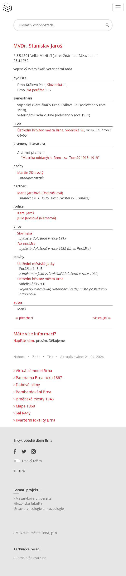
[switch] (16, 461)
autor (17, 302)
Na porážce (35, 90)
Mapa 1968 (24, 406)
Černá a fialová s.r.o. (30, 557)
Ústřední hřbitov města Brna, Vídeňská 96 (50, 130)
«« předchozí (24, 318)
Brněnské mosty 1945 (33, 399)
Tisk (50, 356)
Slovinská (54, 84)
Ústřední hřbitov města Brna (40, 278)
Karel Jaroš (25, 213)
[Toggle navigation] (118, 7)
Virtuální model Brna (32, 370)
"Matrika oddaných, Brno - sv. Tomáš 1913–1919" (60, 157)
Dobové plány (26, 384)
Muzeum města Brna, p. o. (35, 532)
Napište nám (23, 340)
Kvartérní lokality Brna (34, 420)
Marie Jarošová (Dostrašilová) (40, 192)
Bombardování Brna (32, 391)
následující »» (101, 318)
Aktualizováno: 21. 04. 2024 (82, 356)
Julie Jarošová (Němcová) (36, 218)
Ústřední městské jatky (36, 263)
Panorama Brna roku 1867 (37, 377)
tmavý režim (32, 460)
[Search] (63, 25)
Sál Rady (22, 413)
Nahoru (19, 356)
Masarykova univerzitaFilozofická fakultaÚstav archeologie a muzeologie (38, 503)
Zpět (36, 356)
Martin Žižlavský (30, 172)
